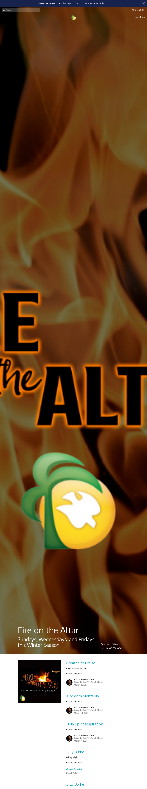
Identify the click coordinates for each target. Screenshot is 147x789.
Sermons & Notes (111, 644)
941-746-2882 (137, 10)
